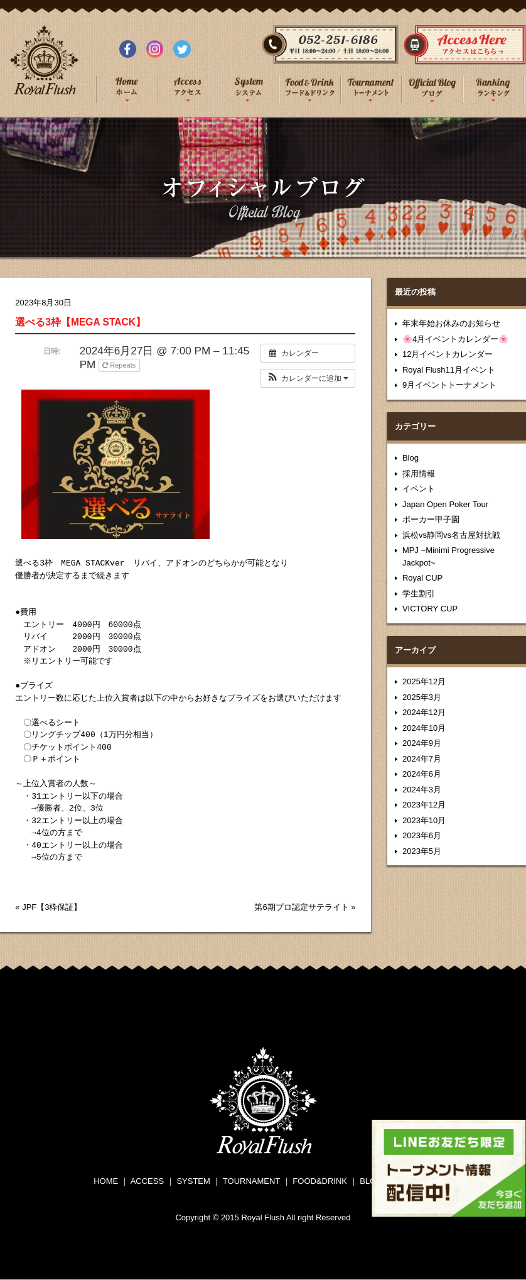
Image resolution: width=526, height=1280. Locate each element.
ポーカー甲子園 (430, 519)
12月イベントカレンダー (447, 354)
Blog (410, 457)
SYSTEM (193, 1181)
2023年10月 (424, 820)
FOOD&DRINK (320, 1181)
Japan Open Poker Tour (445, 504)
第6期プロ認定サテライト (301, 907)
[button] (307, 378)
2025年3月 (421, 697)
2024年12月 (424, 712)
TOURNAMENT (251, 1181)
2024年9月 (421, 743)
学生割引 (418, 593)
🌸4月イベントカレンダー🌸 (455, 339)
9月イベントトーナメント (449, 385)
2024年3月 (421, 789)
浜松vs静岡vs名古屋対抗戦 (451, 535)
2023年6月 (421, 835)
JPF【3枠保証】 (52, 907)
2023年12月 (424, 804)
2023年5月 (421, 851)
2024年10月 (424, 728)
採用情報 (418, 473)
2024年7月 (421, 758)
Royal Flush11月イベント (448, 370)
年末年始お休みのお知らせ (451, 323)
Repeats (119, 365)
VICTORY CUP (430, 608)
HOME (106, 1181)
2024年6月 (421, 774)
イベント (418, 488)
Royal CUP (422, 578)
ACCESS (147, 1181)
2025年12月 (424, 681)
